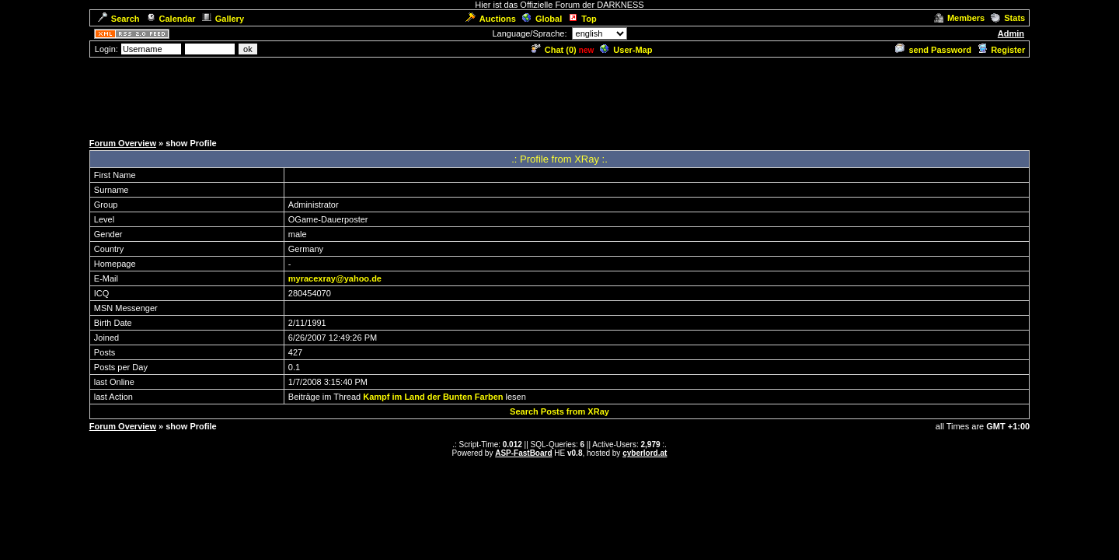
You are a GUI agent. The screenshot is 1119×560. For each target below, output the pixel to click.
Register (1001, 49)
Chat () (554, 49)
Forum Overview (122, 143)
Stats (1008, 18)
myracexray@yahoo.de (335, 278)
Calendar (171, 18)
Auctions (490, 18)
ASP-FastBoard (523, 453)
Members (959, 18)
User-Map (626, 49)
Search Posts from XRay (559, 411)
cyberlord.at (644, 453)
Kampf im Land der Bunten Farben (433, 396)
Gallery (223, 18)
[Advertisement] (559, 94)
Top (582, 18)
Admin (1011, 33)
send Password (933, 49)
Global (542, 18)
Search (119, 18)
